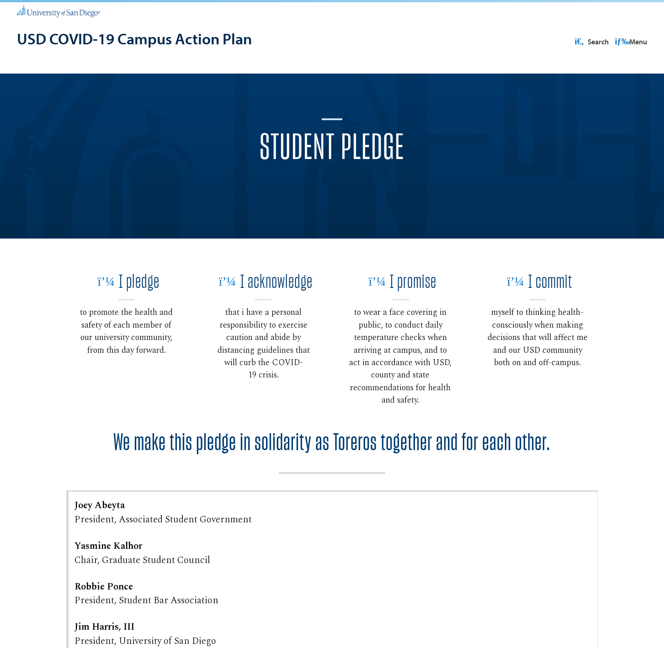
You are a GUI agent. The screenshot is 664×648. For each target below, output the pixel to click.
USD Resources (575, 41)
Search (630, 41)
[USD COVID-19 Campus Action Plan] (134, 40)
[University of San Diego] (59, 11)
